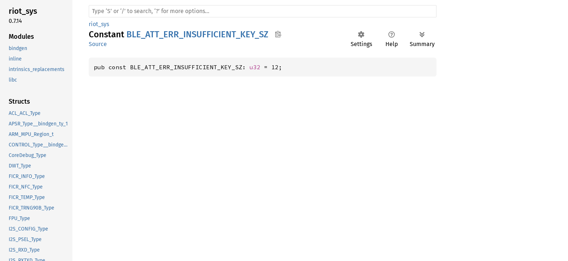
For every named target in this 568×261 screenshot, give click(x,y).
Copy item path (278, 34)
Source (98, 44)
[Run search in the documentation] (263, 11)
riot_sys (99, 24)
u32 (255, 67)
